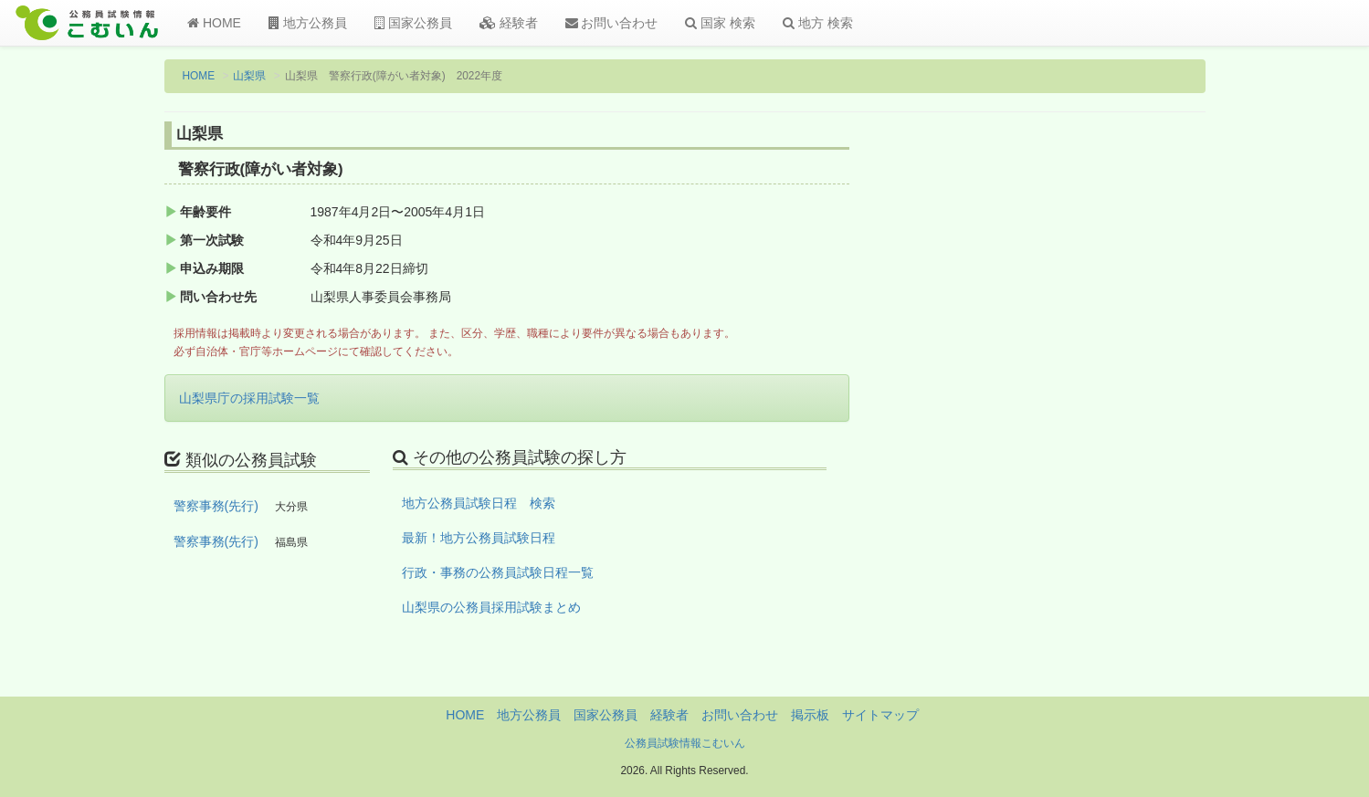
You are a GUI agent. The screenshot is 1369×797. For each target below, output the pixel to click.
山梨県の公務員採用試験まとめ (491, 607)
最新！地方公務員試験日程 (478, 537)
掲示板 (810, 715)
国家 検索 (720, 23)
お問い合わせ (611, 23)
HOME (214, 23)
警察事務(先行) (216, 505)
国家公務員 (413, 23)
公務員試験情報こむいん (685, 743)
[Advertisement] (1085, 423)
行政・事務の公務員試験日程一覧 (498, 572)
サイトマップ (880, 715)
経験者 (508, 23)
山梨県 (249, 75)
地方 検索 (818, 23)
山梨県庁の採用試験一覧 (249, 398)
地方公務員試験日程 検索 (478, 503)
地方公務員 (308, 23)
